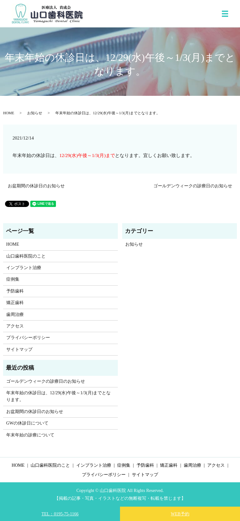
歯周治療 (15, 314)
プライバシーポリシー (28, 337)
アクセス (15, 326)
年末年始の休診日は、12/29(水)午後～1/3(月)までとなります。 (58, 396)
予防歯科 (15, 291)
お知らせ (34, 113)
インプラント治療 (23, 267)
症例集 (12, 279)
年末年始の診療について (30, 435)
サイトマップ (19, 349)
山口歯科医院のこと (26, 256)
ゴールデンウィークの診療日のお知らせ (192, 186)
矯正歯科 (15, 302)
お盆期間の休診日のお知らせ (36, 186)
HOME (8, 113)
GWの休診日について (27, 423)
